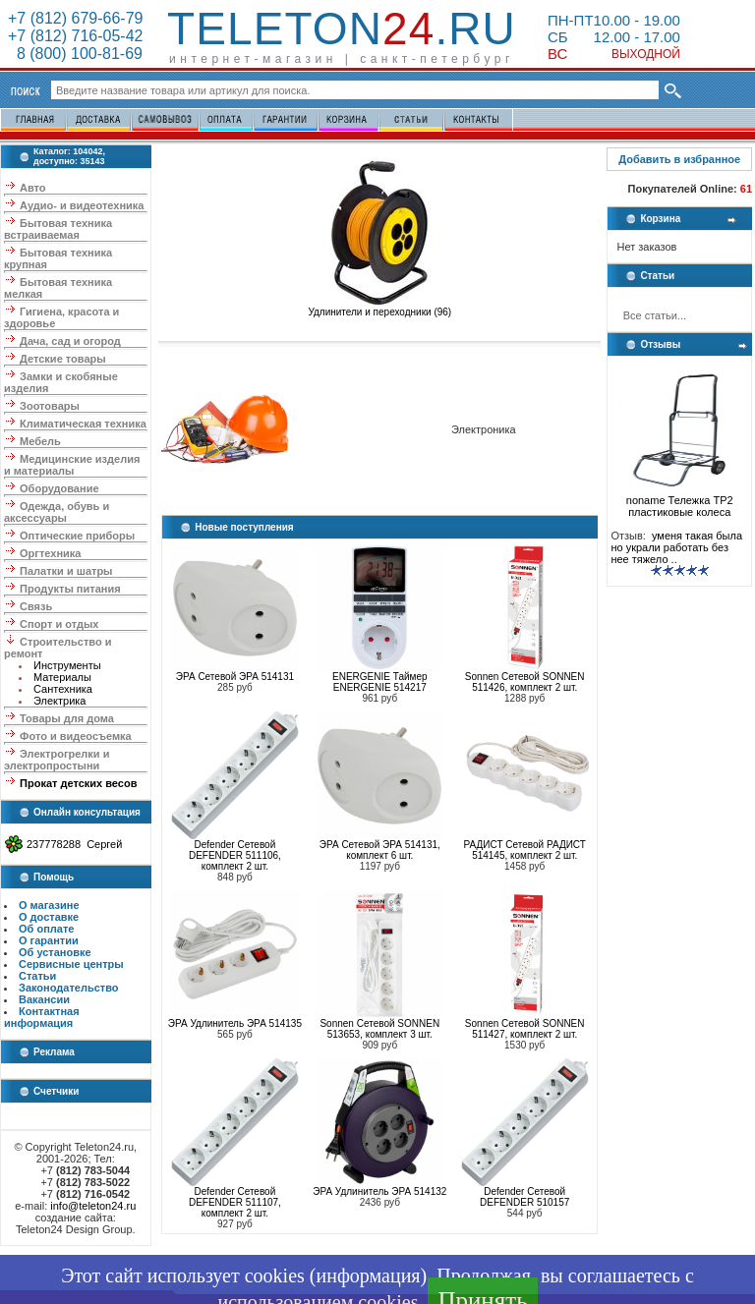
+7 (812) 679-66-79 (75, 18)
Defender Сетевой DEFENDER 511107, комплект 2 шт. (235, 1202)
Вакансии (44, 999)
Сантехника (62, 689)
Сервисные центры (71, 964)
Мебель (40, 441)
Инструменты (67, 665)
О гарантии (49, 940)
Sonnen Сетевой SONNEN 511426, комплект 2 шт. (525, 682)
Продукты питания (70, 589)
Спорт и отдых (59, 624)
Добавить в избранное (679, 159)
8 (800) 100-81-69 (75, 53)
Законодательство (69, 987)
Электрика (60, 701)
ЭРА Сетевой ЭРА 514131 (235, 676)
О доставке (49, 917)
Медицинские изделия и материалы (72, 465)
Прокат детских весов (78, 783)
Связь (36, 606)
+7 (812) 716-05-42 (75, 36)
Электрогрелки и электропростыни (56, 759)
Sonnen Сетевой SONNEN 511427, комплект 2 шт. (525, 1029)
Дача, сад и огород (70, 341)
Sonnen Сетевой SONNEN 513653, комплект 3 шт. (379, 1029)
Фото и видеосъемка (76, 736)
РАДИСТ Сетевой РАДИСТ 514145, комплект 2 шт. (525, 850)
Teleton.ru (341, 28)
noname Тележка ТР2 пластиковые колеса (679, 501)
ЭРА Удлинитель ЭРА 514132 (379, 1191)
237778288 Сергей (74, 844)
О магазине (49, 905)
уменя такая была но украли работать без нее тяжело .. (676, 547)
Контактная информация (42, 1017)
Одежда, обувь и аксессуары (56, 512)
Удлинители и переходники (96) (379, 307)
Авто (33, 188)
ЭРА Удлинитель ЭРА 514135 (235, 1023)
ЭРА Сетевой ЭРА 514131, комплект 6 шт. (379, 850)
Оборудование (59, 488)
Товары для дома (67, 718)
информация (368, 1275)
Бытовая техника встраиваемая (58, 229)
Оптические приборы (77, 535)
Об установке (55, 952)
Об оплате (46, 929)
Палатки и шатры (66, 571)
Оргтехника (50, 553)
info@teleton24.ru (93, 1206)
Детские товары (63, 359)
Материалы (62, 677)
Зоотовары (50, 406)
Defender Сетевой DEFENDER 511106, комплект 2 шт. (235, 855)
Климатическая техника (83, 423)
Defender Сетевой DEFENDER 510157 (524, 1197)
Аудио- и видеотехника (82, 205)
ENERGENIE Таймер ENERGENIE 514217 (379, 682)
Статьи (37, 976)
